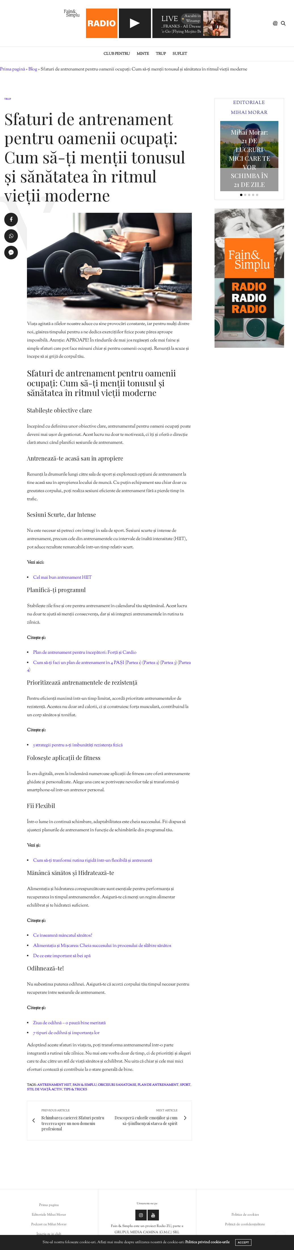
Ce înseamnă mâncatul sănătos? (62, 935)
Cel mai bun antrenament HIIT (62, 577)
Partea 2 (151, 663)
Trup (161, 54)
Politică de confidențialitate (245, 1224)
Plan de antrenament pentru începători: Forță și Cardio (84, 652)
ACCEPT (243, 1242)
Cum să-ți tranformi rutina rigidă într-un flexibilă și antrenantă (92, 860)
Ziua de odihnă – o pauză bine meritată (69, 1023)
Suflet (180, 54)
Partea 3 (168, 663)
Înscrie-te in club (49, 1234)
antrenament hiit (54, 1085)
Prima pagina (49, 1205)
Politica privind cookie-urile (207, 1242)
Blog (32, 69)
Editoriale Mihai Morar (49, 1214)
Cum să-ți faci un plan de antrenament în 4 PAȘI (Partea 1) (87, 663)
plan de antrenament (158, 1085)
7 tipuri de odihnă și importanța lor (66, 1033)
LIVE (169, 19)
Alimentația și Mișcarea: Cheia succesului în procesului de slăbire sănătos (102, 946)
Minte (143, 54)
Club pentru (117, 54)
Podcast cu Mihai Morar (49, 1224)
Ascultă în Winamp (191, 19)
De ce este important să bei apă (62, 956)
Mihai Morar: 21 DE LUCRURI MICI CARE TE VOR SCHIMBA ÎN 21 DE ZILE (249, 158)
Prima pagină (12, 69)
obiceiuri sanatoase (117, 1085)
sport (185, 1085)
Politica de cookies (245, 1214)
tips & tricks (75, 1089)
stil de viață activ (44, 1089)
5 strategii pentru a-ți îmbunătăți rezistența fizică (78, 745)
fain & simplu (84, 1085)
